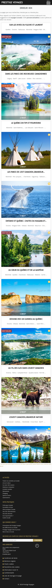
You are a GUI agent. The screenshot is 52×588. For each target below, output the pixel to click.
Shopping (5, 493)
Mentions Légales (10, 561)
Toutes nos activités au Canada (11, 481)
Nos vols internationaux (9, 511)
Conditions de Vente (10, 558)
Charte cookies (9, 564)
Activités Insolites (7, 489)
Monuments (6, 491)
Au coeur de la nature (8, 485)
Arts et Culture (7, 483)
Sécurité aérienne (7, 513)
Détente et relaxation (8, 487)
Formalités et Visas (8, 507)
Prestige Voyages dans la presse (11, 529)
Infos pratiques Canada (9, 509)
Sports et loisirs (7, 495)
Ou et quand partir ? (8, 516)
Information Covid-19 (11, 570)
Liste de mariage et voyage (13, 576)
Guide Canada (6, 518)
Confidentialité (9, 573)
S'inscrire (37, 540)
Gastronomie (6, 497)
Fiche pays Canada (8, 505)
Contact (6, 579)
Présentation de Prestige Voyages (12, 525)
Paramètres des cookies (12, 567)
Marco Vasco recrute (8, 532)
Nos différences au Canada (10, 527)
